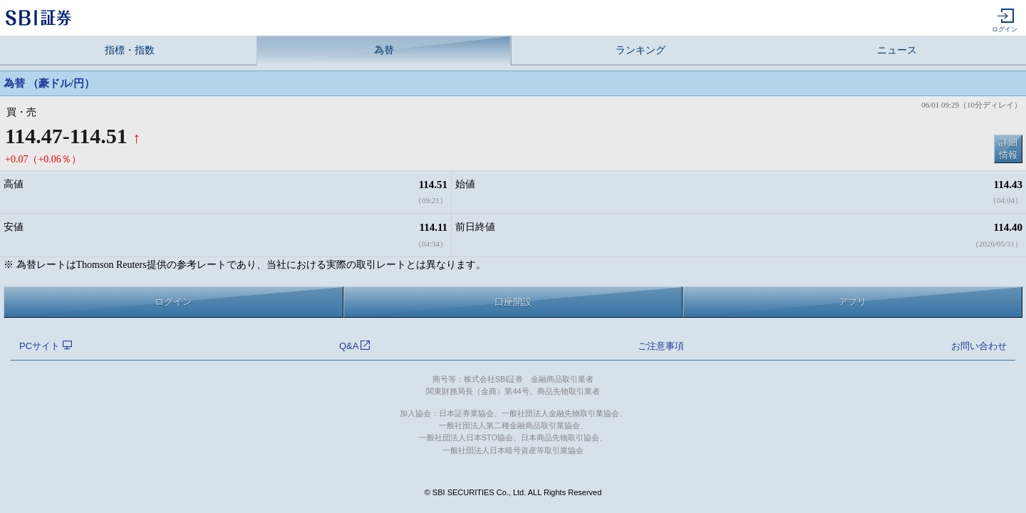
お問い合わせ (979, 346)
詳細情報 (1008, 148)
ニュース (897, 50)
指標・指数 (130, 50)
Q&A (354, 346)
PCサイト (45, 346)
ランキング (640, 50)
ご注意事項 (661, 346)
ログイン (1004, 21)
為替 (384, 50)
